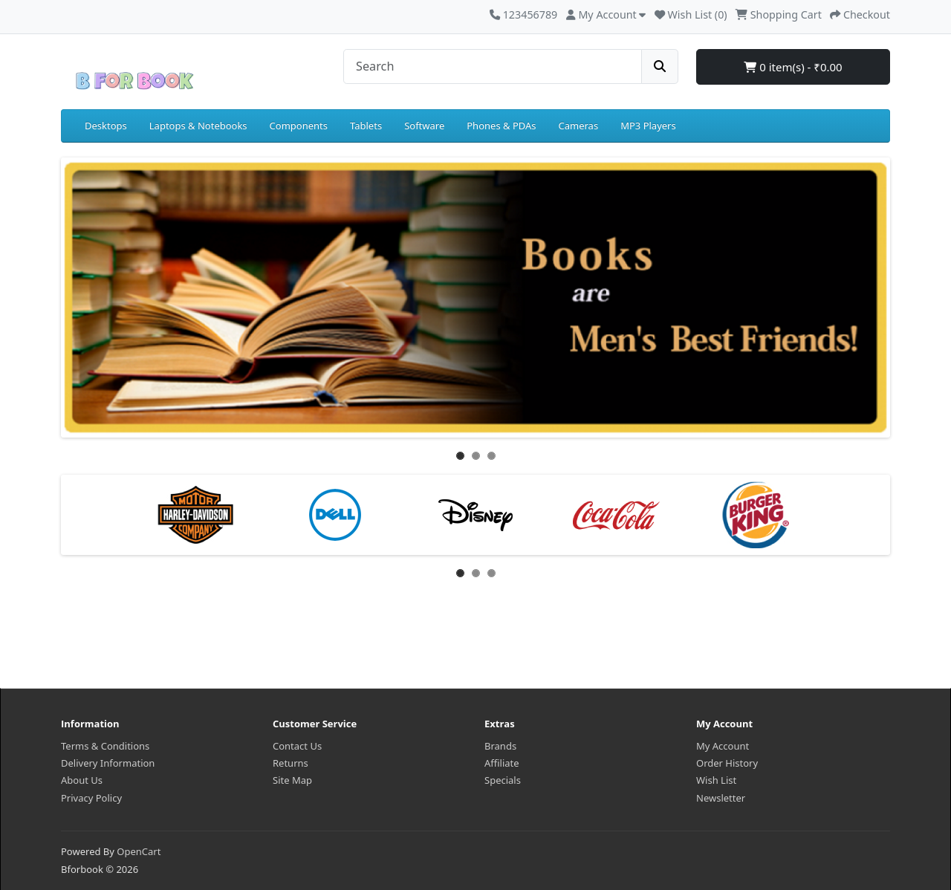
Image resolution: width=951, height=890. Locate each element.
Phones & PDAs (501, 125)
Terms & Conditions (105, 746)
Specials (502, 780)
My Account (722, 746)
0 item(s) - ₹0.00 (793, 66)
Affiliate (501, 763)
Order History (727, 763)
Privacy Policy (91, 798)
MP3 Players (648, 125)
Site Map (292, 780)
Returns (290, 763)
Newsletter (720, 798)
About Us (82, 780)
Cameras (579, 125)
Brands (500, 746)
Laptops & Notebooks (198, 125)
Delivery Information (108, 763)
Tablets (366, 125)
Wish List (716, 780)
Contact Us (297, 746)
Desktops (106, 125)
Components (299, 125)
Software (424, 125)
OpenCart (138, 851)
